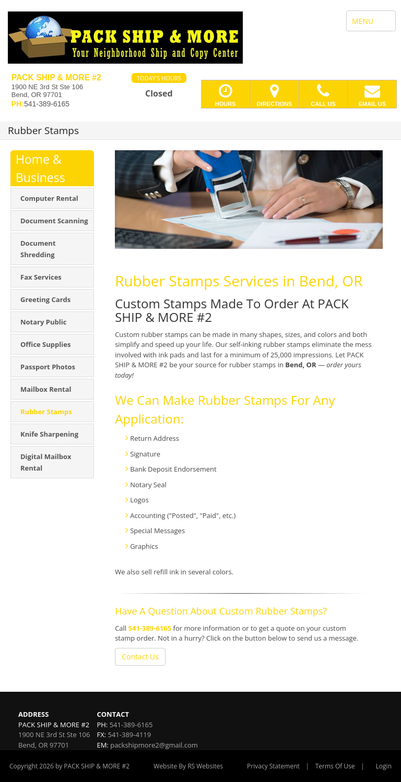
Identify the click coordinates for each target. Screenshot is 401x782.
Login (384, 766)
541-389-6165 (150, 628)
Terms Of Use (335, 766)
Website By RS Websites (188, 766)
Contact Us (140, 656)
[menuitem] (52, 198)
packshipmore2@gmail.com (154, 745)
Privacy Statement (273, 766)
